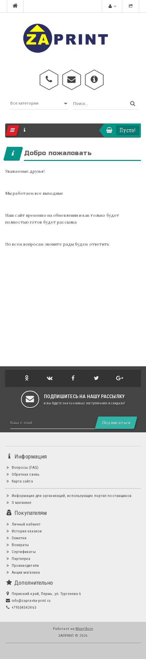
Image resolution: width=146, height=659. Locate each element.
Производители (22, 565)
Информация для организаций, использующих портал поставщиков (68, 495)
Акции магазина (22, 572)
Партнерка (17, 558)
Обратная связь (22, 474)
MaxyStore (84, 628)
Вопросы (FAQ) (21, 467)
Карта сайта (19, 481)
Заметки (15, 538)
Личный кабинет (23, 524)
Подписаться (116, 422)
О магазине (18, 502)
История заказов (23, 531)
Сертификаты (20, 551)
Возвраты (17, 544)
